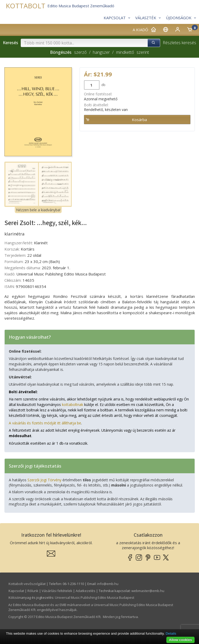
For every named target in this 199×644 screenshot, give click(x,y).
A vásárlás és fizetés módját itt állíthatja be (45, 422)
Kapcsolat (16, 590)
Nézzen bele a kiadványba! (38, 209)
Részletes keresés (179, 42)
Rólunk (32, 590)
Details (171, 633)
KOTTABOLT (25, 6)
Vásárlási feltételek (57, 590)
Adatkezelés (85, 590)
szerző (80, 52)
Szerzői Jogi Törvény (44, 479)
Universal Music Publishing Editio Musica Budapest (94, 597)
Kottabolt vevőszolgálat (27, 583)
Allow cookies (180, 640)
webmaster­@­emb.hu (147, 590)
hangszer (101, 52)
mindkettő (125, 52)
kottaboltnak (72, 404)
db (103, 84)
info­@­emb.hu (107, 583)
